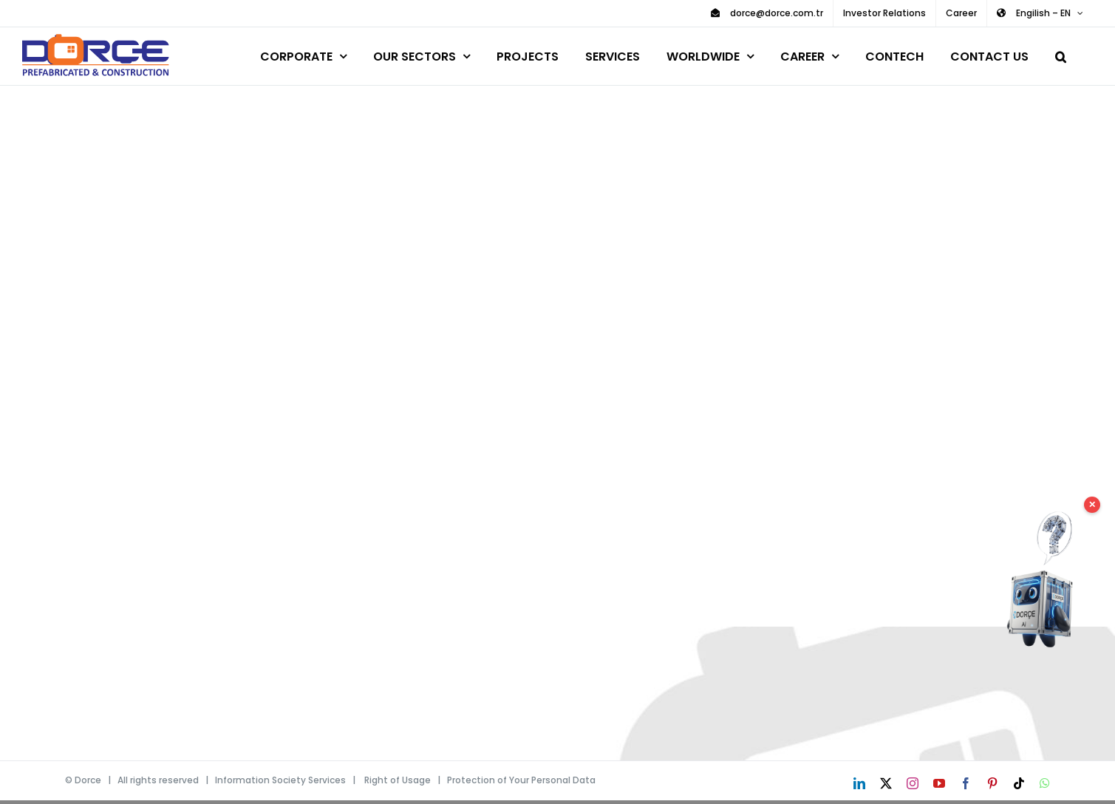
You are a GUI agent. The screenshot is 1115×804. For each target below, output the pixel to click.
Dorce (88, 780)
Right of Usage (397, 780)
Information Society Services (280, 780)
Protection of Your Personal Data (521, 780)
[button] (1060, 54)
